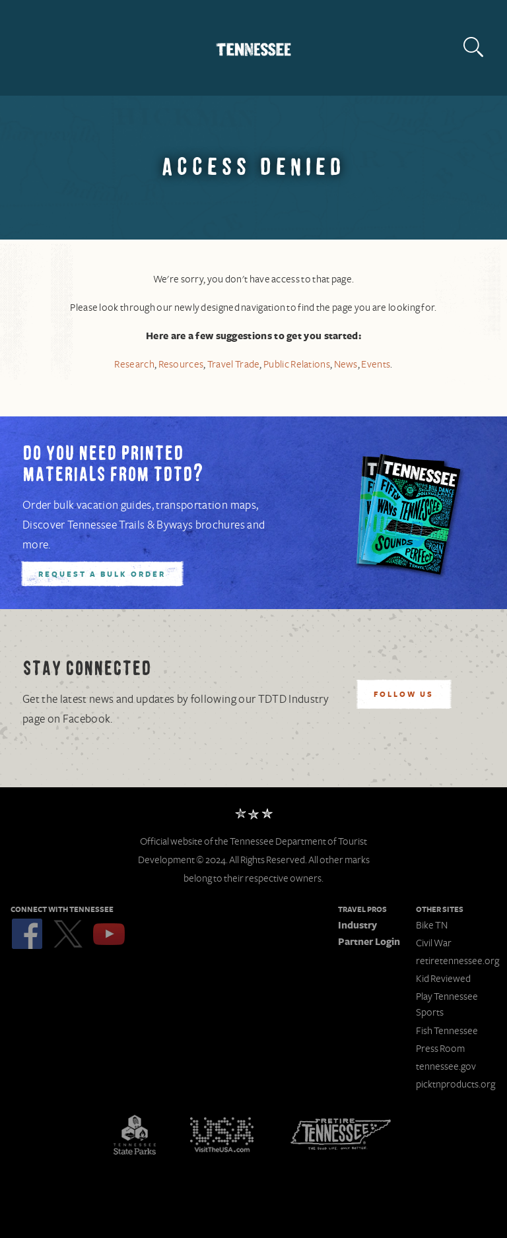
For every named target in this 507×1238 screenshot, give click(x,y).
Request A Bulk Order (102, 574)
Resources (181, 364)
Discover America (222, 1134)
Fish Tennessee (447, 1031)
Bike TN (432, 925)
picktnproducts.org (455, 1084)
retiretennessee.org (457, 961)
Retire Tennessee (340, 1134)
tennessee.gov (446, 1066)
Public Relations (296, 364)
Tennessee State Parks (135, 1134)
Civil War (434, 943)
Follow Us (404, 695)
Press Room (440, 1049)
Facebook (27, 933)
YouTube (108, 933)
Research (134, 364)
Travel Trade (233, 364)
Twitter (67, 933)
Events (375, 364)
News (346, 364)
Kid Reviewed (443, 979)
